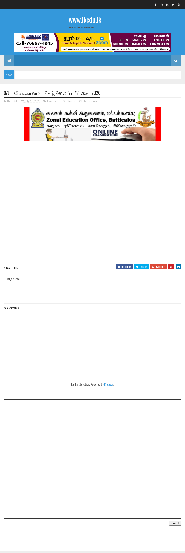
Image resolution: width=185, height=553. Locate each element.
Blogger (108, 386)
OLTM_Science (88, 103)
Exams (51, 103)
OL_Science (70, 103)
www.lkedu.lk (85, 19)
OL (59, 103)
